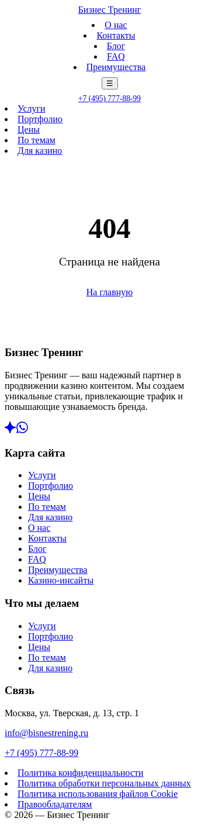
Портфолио (40, 119)
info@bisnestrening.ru (46, 733)
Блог (116, 46)
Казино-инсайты (60, 580)
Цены (29, 129)
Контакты (115, 35)
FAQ (116, 56)
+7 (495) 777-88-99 (109, 98)
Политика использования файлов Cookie (98, 794)
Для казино (40, 151)
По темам (36, 140)
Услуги (32, 108)
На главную (109, 292)
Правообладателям (55, 804)
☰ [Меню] (109, 83)
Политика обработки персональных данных (104, 783)
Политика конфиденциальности (81, 773)
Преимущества (116, 67)
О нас (116, 25)
